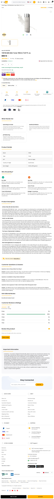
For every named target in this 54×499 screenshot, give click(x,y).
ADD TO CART (13, 496)
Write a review (5, 337)
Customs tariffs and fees (8, 411)
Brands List (30, 400)
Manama (4, 448)
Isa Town (4, 454)
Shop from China (5, 482)
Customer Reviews (32, 403)
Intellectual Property (6, 405)
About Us (4, 398)
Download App (31, 398)
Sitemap (4, 407)
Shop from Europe (24, 482)
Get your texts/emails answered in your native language (41, 451)
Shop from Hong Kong (32, 481)
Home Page (4, 5)
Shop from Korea (42, 481)
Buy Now (19, 106)
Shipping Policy (5, 414)
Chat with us (17, 258)
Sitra (3, 456)
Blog (29, 414)
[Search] (34, 2)
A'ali (3, 463)
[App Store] (32, 466)
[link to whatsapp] (23, 35)
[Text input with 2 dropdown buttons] (19, 2)
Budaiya (3, 459)
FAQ (29, 407)
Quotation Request (6, 403)
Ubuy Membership (6, 418)
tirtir (3, 7)
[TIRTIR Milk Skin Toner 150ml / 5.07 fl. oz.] (27, 23)
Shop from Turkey (15, 482)
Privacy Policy (26, 488)
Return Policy (31, 405)
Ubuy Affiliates (31, 416)
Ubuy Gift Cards (31, 411)
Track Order (4, 409)
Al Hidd (3, 461)
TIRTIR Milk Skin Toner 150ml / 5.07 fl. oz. (15, 5)
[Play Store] (40, 466)
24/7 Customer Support (37, 448)
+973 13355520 (32, 456)
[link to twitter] (30, 35)
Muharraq (4, 450)
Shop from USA (5, 481)
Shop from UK (13, 481)
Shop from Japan (22, 481)
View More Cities (6, 465)
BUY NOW (40, 496)
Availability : (5, 61)
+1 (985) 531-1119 (33, 460)
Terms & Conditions (16, 488)
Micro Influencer (5, 416)
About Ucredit (31, 409)
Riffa (3, 452)
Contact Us (4, 400)
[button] (39, 2)
